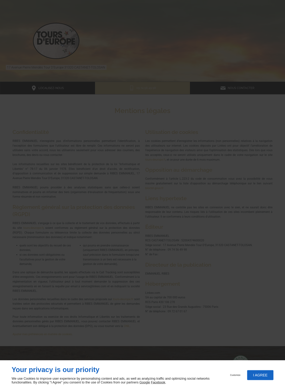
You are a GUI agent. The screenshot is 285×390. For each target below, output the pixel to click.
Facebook (158, 382)
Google (144, 382)
